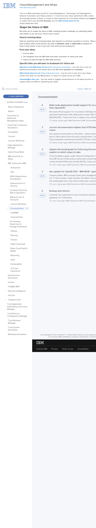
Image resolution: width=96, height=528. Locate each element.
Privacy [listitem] (54, 349)
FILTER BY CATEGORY (13, 102)
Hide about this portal (28, 7)
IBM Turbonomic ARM (77, 121)
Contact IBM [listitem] (41, 349)
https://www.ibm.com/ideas (59, 67)
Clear (26, 102)
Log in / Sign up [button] (84, 89)
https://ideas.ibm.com (50, 73)
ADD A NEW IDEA (16, 96)
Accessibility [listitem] (83, 349)
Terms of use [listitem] (67, 349)
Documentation (89, 201)
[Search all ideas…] (17, 88)
